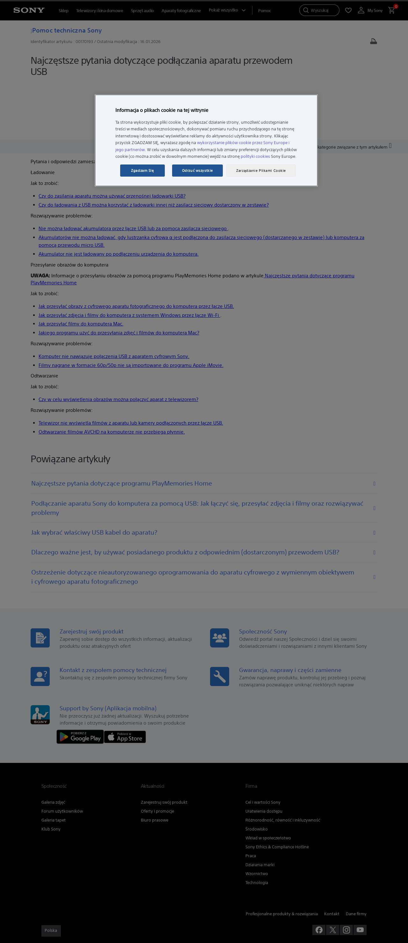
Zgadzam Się (142, 170)
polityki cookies (255, 156)
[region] (206, 140)
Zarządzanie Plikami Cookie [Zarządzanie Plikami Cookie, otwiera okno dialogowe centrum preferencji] (261, 170)
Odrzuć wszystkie (197, 170)
